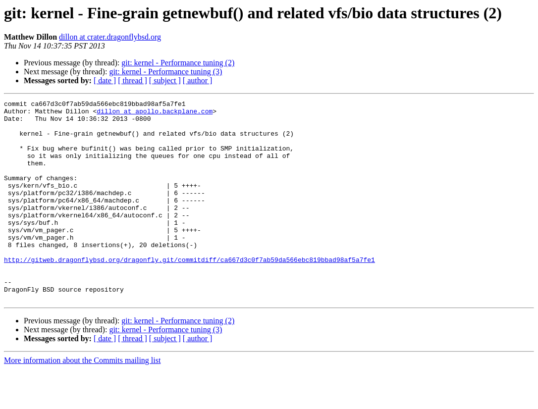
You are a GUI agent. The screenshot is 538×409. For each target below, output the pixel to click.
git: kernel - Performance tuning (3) (165, 71)
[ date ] (105, 80)
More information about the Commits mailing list (82, 400)
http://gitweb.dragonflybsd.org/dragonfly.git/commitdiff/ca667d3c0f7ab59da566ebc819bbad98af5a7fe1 (189, 292)
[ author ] (198, 80)
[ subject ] (165, 80)
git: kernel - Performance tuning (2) (177, 62)
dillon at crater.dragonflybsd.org (110, 37)
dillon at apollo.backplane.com (155, 113)
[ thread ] (132, 80)
